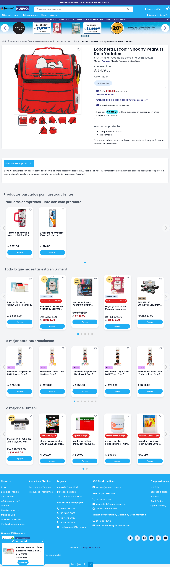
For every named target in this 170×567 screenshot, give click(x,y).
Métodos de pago (66, 491)
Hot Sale (154, 487)
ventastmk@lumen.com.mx (110, 504)
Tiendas (5, 505)
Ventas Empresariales (13, 524)
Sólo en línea (46, 296)
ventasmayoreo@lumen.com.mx (113, 525)
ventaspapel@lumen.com (74, 527)
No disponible (103, 83)
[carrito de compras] (167, 9)
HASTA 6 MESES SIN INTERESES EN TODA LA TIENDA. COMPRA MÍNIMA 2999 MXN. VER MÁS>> (85, 20)
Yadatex (106, 61)
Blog (3, 487)
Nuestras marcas (10, 510)
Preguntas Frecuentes (41, 491)
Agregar (20, 252)
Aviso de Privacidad (67, 487)
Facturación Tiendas (40, 487)
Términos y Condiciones (69, 496)
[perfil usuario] (152, 9)
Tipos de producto (11, 519)
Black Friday (156, 501)
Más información (105, 94)
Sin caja (142, 298)
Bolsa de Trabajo (10, 491)
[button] (4, 228)
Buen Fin (154, 496)
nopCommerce (91, 547)
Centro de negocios (106, 508)
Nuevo (11, 368)
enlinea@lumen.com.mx (108, 487)
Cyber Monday (158, 505)
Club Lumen (7, 496)
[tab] (85, 262)
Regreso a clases (159, 491)
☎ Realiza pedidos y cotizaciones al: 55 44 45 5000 (83, 2)
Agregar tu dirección (157, 15)
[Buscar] (128, 9)
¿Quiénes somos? (10, 501)
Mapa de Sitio (8, 514)
